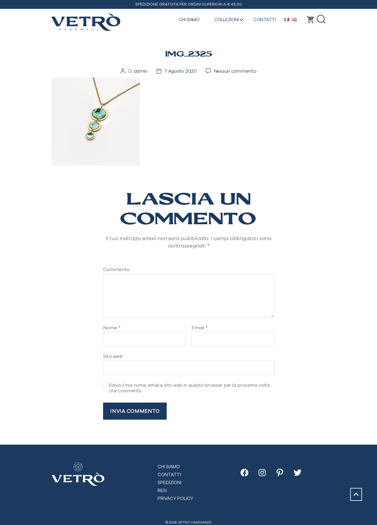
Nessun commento (235, 71)
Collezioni (226, 19)
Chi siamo (189, 19)
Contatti (264, 19)
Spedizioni (169, 482)
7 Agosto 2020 (180, 71)
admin (141, 71)
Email (199, 327)
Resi (162, 490)
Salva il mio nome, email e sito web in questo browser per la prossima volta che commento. (189, 388)
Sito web (113, 356)
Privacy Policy (175, 498)
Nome (111, 327)
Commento (116, 269)
